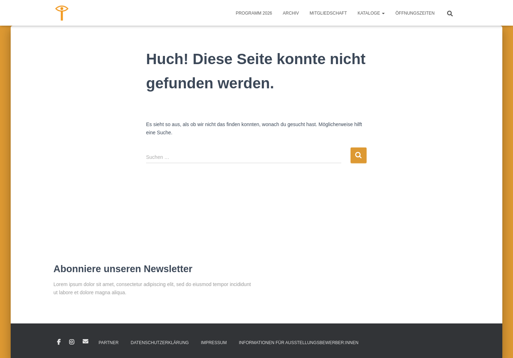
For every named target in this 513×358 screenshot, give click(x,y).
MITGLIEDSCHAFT (328, 13)
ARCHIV (291, 13)
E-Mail (85, 341)
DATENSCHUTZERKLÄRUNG (160, 342)
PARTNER (109, 342)
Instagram (72, 342)
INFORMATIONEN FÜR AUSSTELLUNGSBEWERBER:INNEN (298, 342)
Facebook (58, 342)
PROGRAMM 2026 (254, 13)
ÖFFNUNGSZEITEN (415, 13)
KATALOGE (371, 13)
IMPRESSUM (214, 342)
